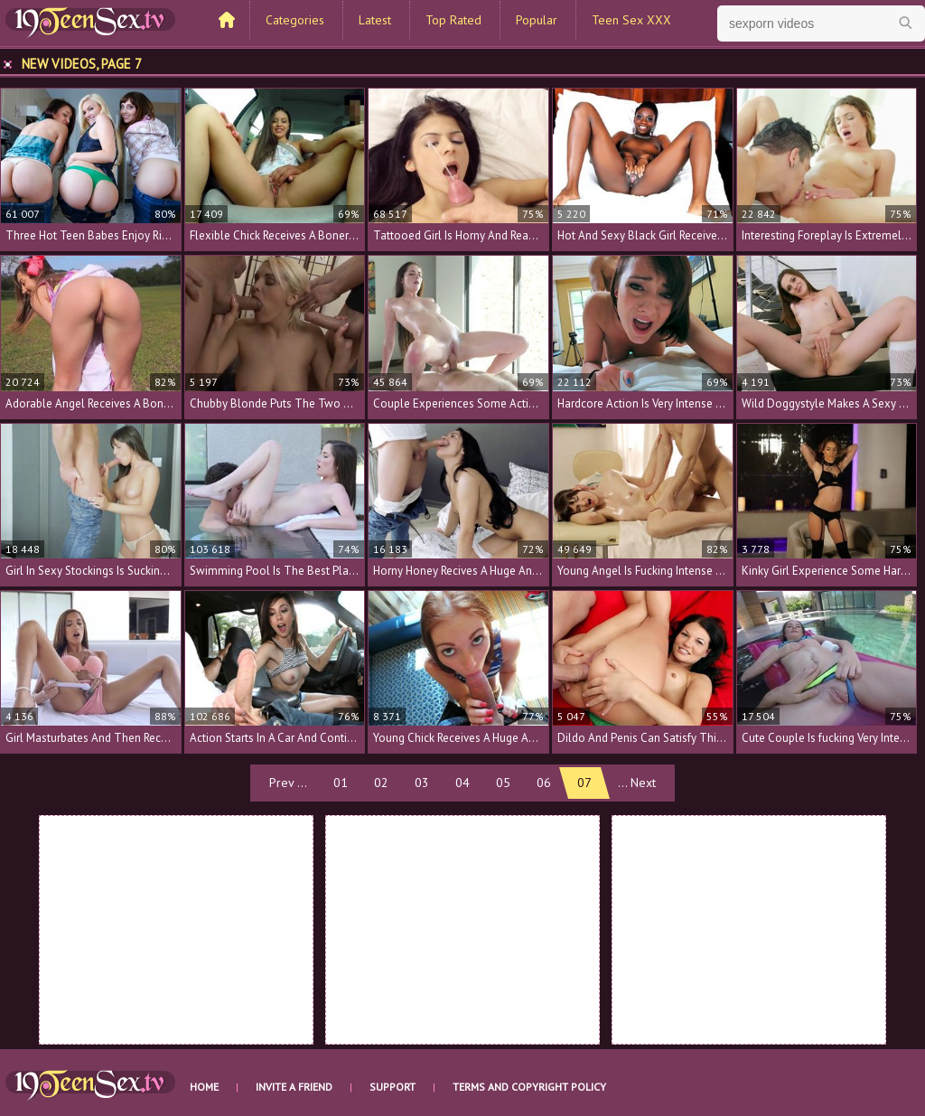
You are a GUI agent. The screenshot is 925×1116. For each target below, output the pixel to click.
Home (204, 1086)
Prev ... (288, 782)
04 (462, 782)
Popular (536, 20)
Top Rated (453, 20)
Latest (375, 20)
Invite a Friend (294, 1086)
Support (392, 1086)
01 (340, 782)
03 (422, 782)
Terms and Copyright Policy (529, 1086)
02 (381, 782)
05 (503, 782)
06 (544, 782)
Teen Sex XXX (631, 20)
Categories (295, 20)
